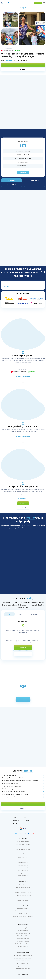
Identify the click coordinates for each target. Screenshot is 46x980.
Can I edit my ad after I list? (10, 943)
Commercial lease (34, 185)
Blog (25, 977)
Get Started (38, 2)
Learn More (23, 69)
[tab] (9, 774)
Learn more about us (23, 859)
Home (14, 977)
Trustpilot (23, 8)
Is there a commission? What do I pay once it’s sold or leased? (20, 940)
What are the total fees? (9, 935)
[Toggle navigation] (44, 3)
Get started (23, 663)
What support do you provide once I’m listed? (15, 954)
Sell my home (11, 180)
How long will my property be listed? (12, 938)
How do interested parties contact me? (13, 951)
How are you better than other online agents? (15, 957)
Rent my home (34, 180)
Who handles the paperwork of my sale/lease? (15, 949)
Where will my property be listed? (12, 946)
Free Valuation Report (23, 814)
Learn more (23, 172)
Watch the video (23, 376)
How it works (23, 667)
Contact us (23, 968)
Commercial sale (11, 185)
